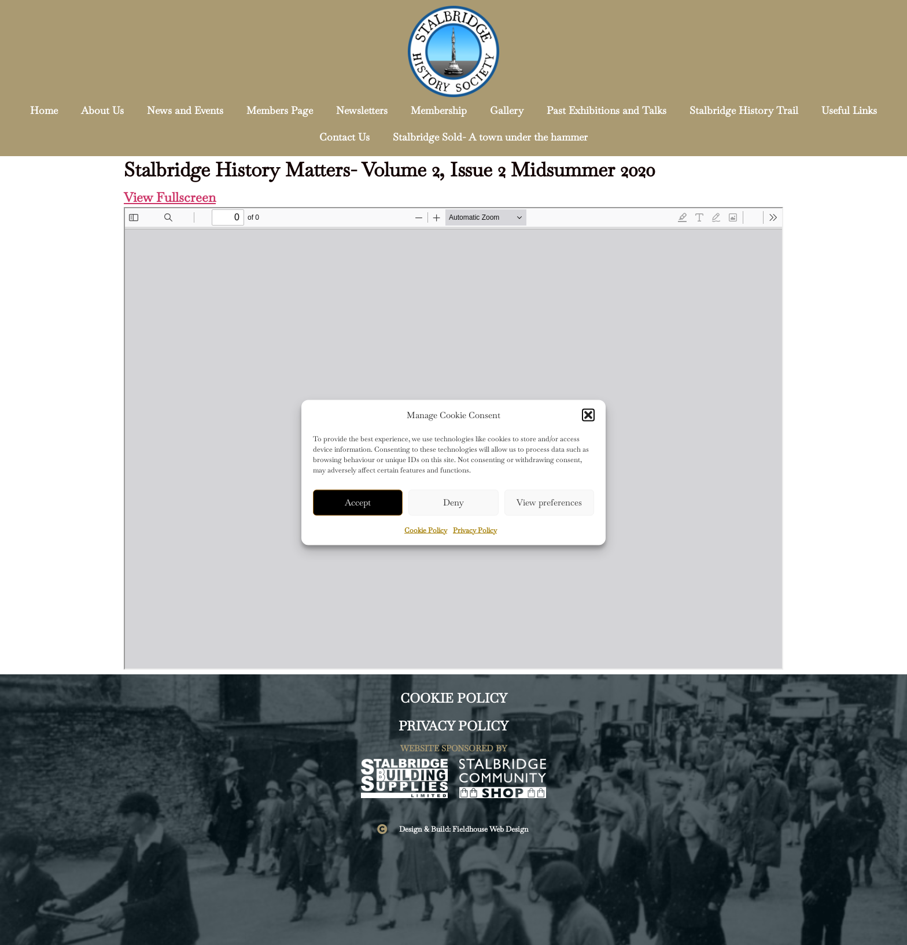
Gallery (506, 110)
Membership (439, 110)
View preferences (549, 502)
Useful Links (849, 110)
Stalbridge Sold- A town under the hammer (490, 136)
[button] (588, 415)
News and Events (185, 110)
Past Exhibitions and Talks (606, 110)
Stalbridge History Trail (744, 110)
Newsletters (362, 110)
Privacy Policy (475, 529)
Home (44, 110)
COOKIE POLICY (453, 698)
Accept (358, 502)
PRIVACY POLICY (453, 726)
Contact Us (344, 136)
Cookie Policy (425, 529)
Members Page (279, 110)
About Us (102, 110)
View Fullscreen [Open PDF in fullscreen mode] (170, 197)
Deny (453, 502)
